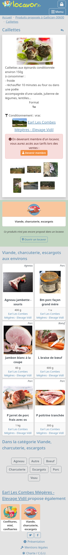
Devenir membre (34, 153)
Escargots (39, 469)
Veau (34, 478)
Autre (35, 461)
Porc (56, 469)
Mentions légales (34, 547)
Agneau (19, 461)
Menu (57, 12)
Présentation (34, 542)
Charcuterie (17, 469)
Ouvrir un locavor (34, 239)
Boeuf (50, 461)
